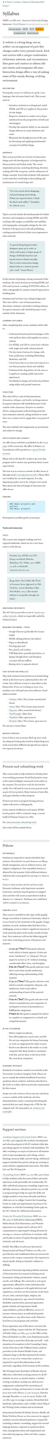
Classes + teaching (13, 2)
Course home (15, 29)
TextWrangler (15, 713)
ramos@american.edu (37, 24)
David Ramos (19, 24)
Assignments (19, 33)
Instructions (32, 33)
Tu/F (32, 29)
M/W (25, 29)
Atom (12, 706)
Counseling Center (11, 1174)
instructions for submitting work (21, 822)
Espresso (13, 710)
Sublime (13, 699)
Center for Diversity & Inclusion (17, 1216)
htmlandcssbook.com (19, 570)
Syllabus (39, 29)
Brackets (13, 720)
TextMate (13, 717)
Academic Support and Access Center (20, 1136)
